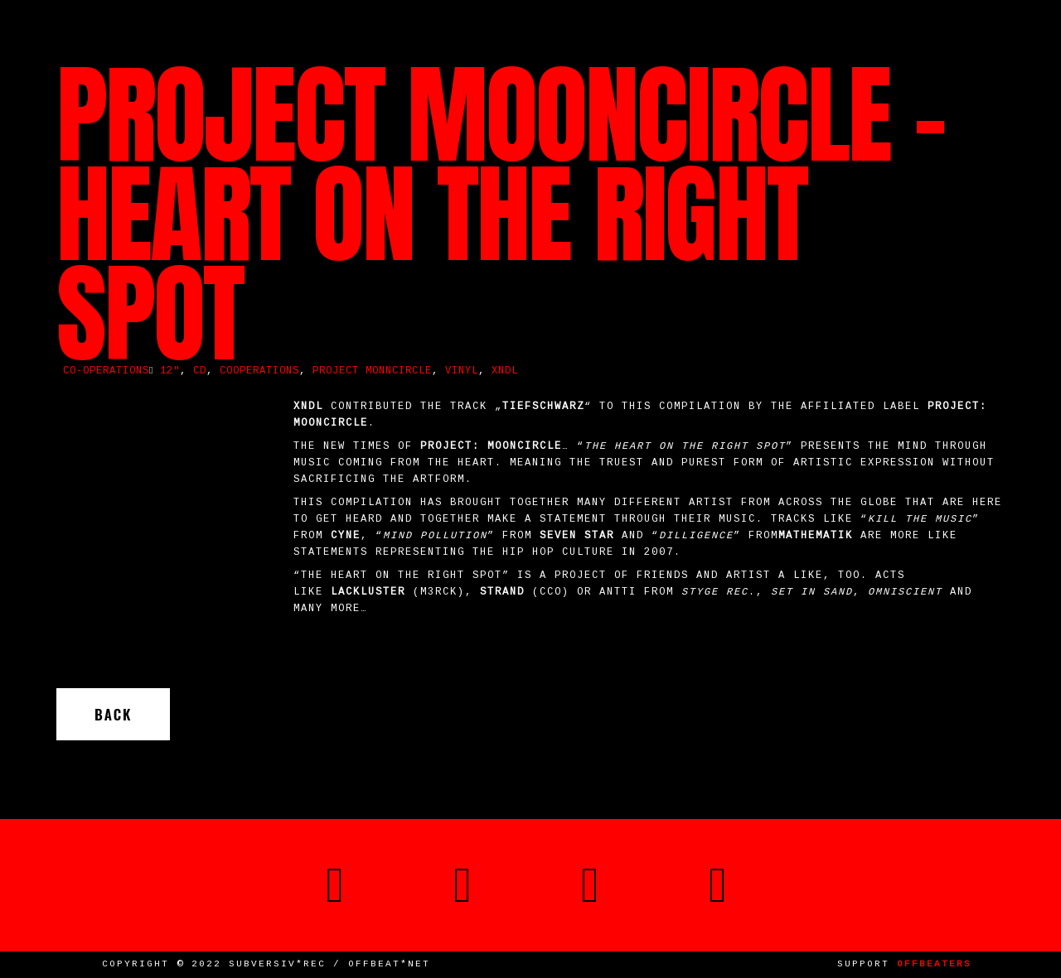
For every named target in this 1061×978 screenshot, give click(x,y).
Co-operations (106, 371)
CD (199, 371)
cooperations (259, 371)
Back (113, 714)
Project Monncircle (372, 371)
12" (170, 371)
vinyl (461, 371)
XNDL (505, 371)
